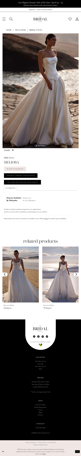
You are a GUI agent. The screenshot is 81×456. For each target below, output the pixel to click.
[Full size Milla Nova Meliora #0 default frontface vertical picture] (41, 90)
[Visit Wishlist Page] (70, 19)
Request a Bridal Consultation (21, 175)
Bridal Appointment (41, 407)
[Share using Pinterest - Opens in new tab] (13, 150)
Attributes (11, 188)
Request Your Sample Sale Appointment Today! (41, 5)
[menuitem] (4, 19)
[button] (4, 19)
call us (46, 218)
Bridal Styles (35, 30)
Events (40, 410)
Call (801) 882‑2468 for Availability (22, 182)
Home (8, 30)
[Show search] (11, 19)
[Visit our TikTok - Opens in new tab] (47, 336)
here (44, 454)
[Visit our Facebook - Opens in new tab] (38, 336)
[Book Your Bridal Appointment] (40, 10)
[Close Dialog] (3, 451)
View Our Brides (40, 405)
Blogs (40, 412)
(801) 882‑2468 (40, 428)
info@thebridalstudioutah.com (40, 433)
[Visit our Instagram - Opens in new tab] (34, 336)
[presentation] (20, 274)
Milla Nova (20, 30)
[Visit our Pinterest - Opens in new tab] (43, 336)
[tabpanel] (41, 90)
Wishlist (40, 415)
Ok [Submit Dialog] (77, 451)
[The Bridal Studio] (40, 19)
